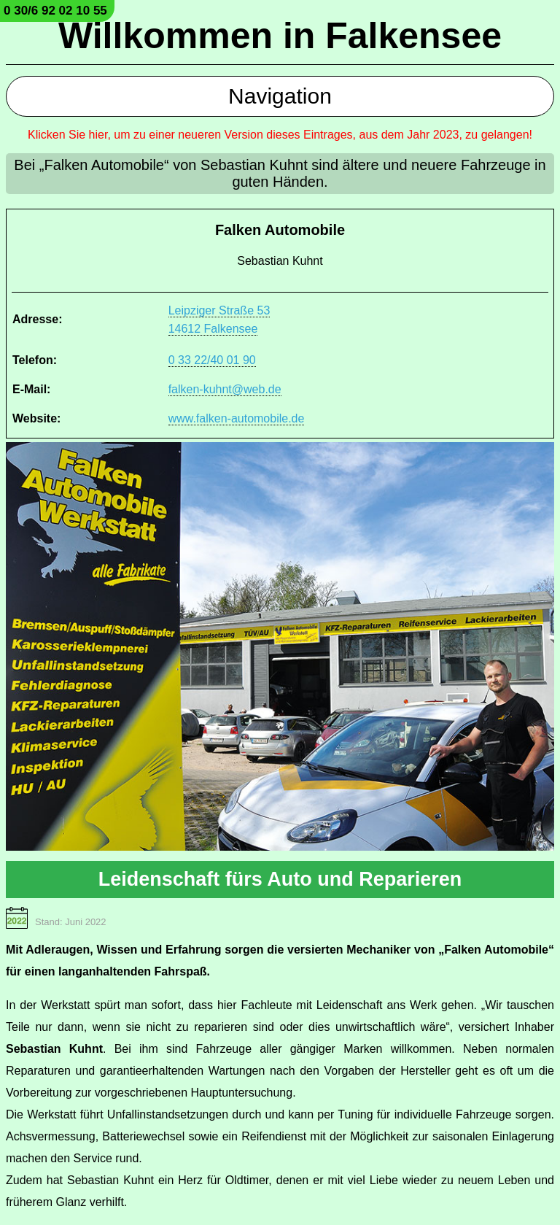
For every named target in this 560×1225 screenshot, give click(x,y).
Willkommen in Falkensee (280, 35)
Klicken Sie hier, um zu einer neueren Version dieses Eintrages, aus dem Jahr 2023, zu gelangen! (280, 134)
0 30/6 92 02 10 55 (55, 11)
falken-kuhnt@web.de (224, 389)
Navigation (280, 96)
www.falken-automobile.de (236, 418)
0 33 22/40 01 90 (212, 360)
